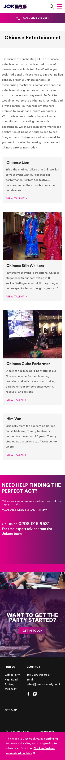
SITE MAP (11, 710)
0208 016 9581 (34, 523)
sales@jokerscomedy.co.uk (43, 684)
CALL (36, 17)
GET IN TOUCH (32, 630)
